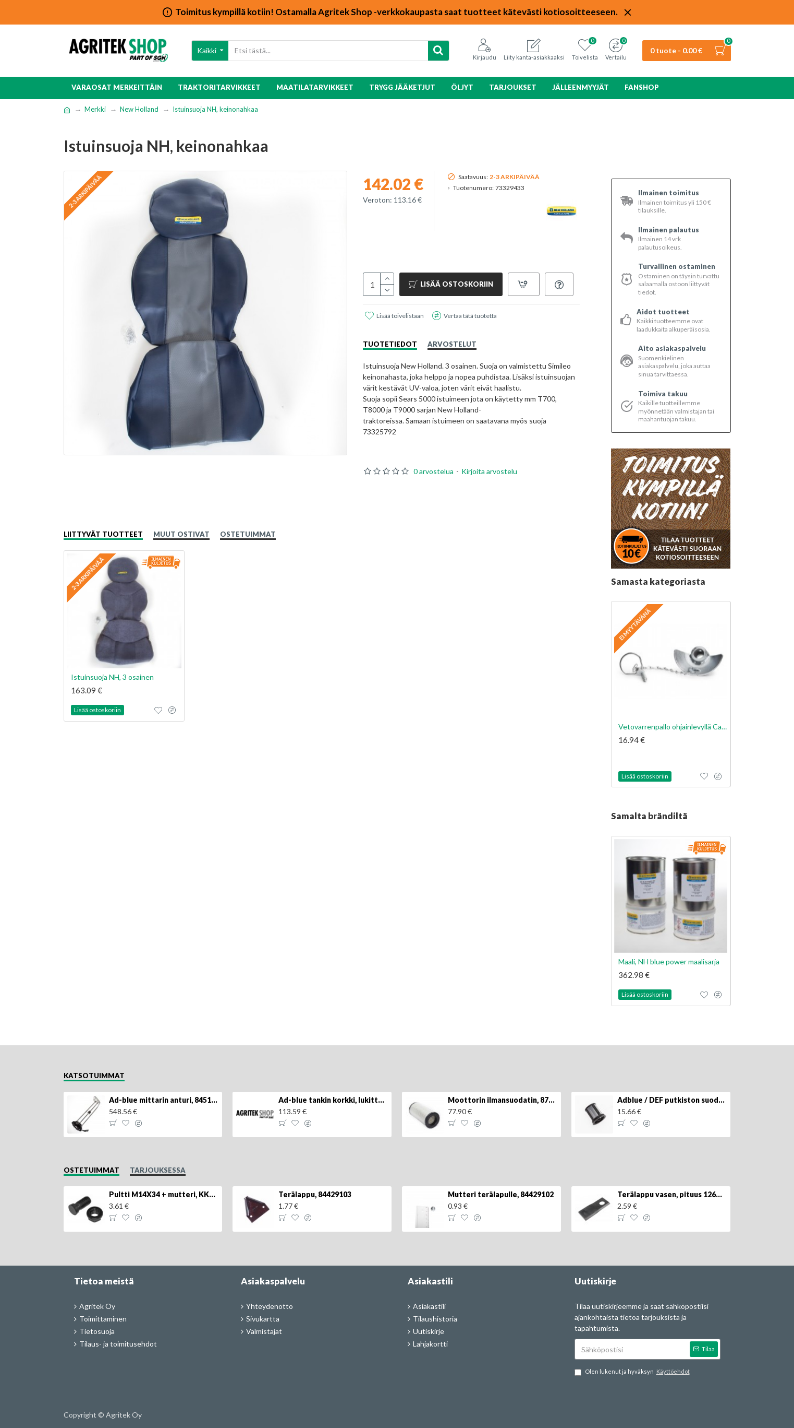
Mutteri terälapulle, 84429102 (501, 1194)
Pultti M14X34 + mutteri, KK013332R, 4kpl (163, 1194)
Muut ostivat (181, 534)
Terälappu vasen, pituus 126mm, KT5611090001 (672, 1194)
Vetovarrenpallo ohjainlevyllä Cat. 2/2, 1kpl (673, 726)
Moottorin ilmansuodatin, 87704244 (502, 1099)
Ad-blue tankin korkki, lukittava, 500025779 (333, 1099)
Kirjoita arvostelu (489, 471)
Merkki (95, 109)
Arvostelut (452, 344)
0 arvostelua (433, 471)
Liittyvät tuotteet (103, 534)
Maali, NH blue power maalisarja (668, 961)
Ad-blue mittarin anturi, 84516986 (163, 1099)
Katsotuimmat (94, 1075)
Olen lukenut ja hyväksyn (633, 1371)
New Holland (139, 109)
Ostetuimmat (248, 534)
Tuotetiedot (390, 344)
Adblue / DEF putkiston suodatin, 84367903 (672, 1099)
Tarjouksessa (158, 1170)
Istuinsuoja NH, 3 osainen (112, 676)
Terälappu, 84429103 (314, 1194)
